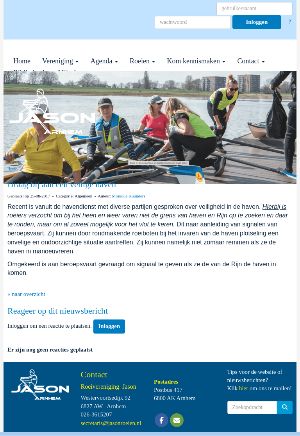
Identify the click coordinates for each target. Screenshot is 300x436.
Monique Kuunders (128, 196)
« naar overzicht (26, 294)
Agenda (104, 61)
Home (21, 61)
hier (243, 388)
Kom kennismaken (196, 61)
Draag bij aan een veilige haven (61, 184)
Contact (251, 61)
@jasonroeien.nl (111, 423)
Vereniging (60, 61)
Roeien (142, 61)
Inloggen (257, 22)
